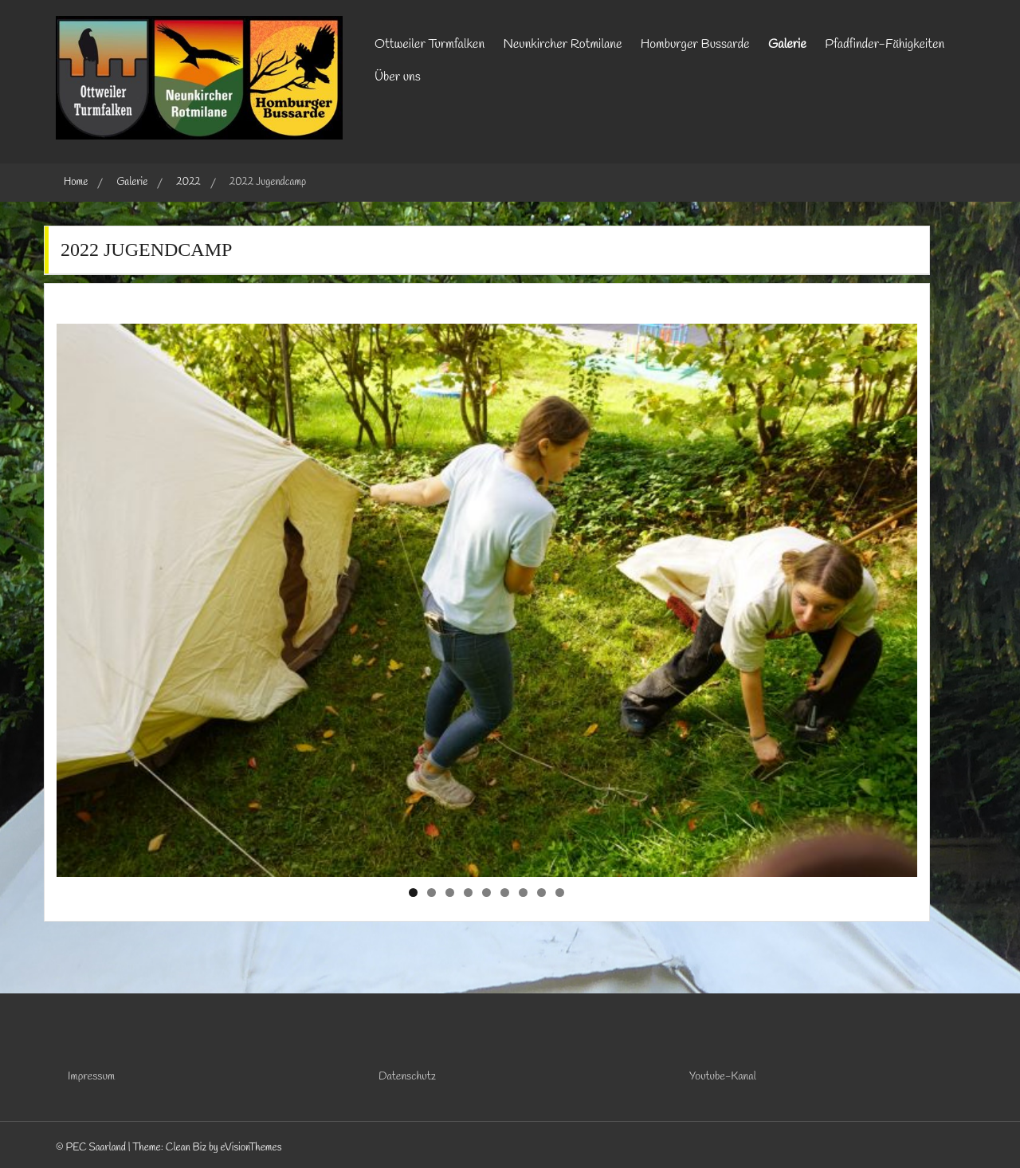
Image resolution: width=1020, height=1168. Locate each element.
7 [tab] (523, 892)
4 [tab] (468, 892)
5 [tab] (486, 892)
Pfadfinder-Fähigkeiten (884, 44)
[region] (487, 600)
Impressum (91, 1076)
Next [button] (897, 596)
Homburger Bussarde (695, 44)
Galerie (787, 44)
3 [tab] (449, 892)
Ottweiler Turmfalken (429, 44)
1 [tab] (413, 892)
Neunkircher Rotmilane (562, 44)
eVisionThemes (250, 1147)
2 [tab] (431, 892)
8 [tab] (541, 892)
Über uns (398, 77)
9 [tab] (559, 892)
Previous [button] (76, 596)
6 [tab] (504, 892)
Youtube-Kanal (722, 1076)
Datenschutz (407, 1076)
